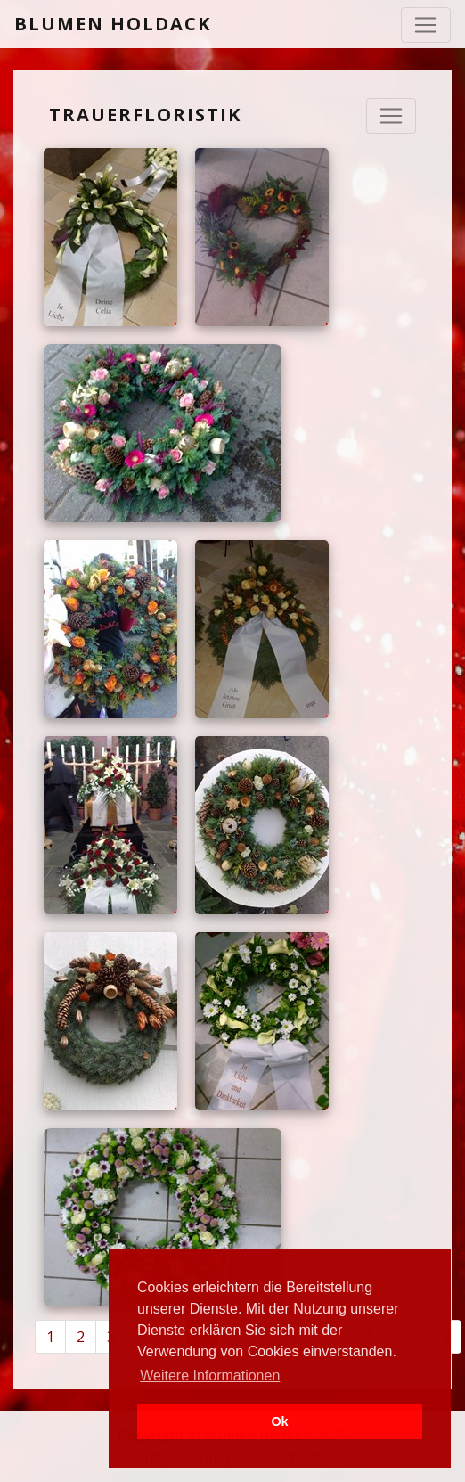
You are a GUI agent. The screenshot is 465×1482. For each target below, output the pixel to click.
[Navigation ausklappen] (391, 116)
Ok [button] (279, 1421)
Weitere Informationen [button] (210, 1375)
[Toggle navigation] (426, 25)
